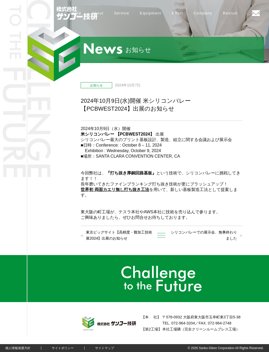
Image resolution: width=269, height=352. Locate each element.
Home (75, 13)
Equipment (150, 13)
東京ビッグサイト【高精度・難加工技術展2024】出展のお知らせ (119, 235)
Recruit (230, 13)
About (98, 13)
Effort (177, 13)
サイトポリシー (63, 348)
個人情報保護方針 (17, 348)
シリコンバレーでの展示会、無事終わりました (204, 235)
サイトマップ (104, 348)
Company (203, 13)
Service (121, 13)
